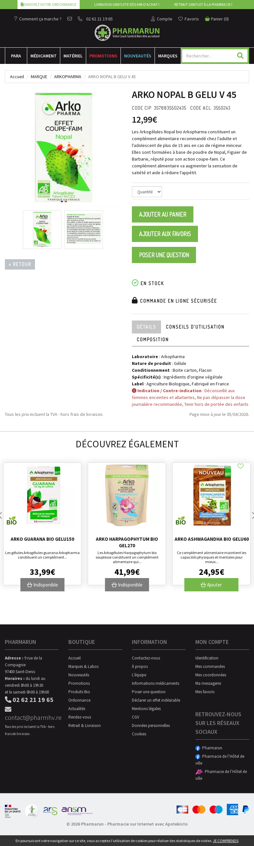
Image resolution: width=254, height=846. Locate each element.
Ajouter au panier (162, 214)
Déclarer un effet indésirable (156, 700)
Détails (146, 327)
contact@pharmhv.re (32, 713)
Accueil (17, 76)
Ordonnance (79, 700)
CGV (135, 717)
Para (16, 56)
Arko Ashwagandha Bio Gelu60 (212, 539)
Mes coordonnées (210, 675)
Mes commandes (210, 666)
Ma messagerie (208, 683)
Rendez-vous (79, 717)
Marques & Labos (83, 666)
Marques (168, 56)
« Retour (20, 264)
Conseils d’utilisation (195, 327)
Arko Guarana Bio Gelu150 (42, 539)
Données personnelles (151, 725)
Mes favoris (204, 692)
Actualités (76, 708)
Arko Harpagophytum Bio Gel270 (127, 542)
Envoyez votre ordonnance (48, 4)
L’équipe (139, 675)
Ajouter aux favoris (165, 233)
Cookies (139, 734)
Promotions (103, 56)
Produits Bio (79, 692)
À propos (140, 666)
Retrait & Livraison (84, 725)
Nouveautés (137, 56)
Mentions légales (146, 708)
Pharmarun (208, 748)
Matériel (73, 56)
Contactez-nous (146, 658)
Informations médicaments (155, 683)
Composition (153, 339)
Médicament (43, 56)
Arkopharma (67, 76)
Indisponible (42, 585)
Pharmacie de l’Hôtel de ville (219, 760)
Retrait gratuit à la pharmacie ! (203, 4)
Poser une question (164, 255)
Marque (39, 76)
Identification (206, 658)
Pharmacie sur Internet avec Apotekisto (147, 824)
